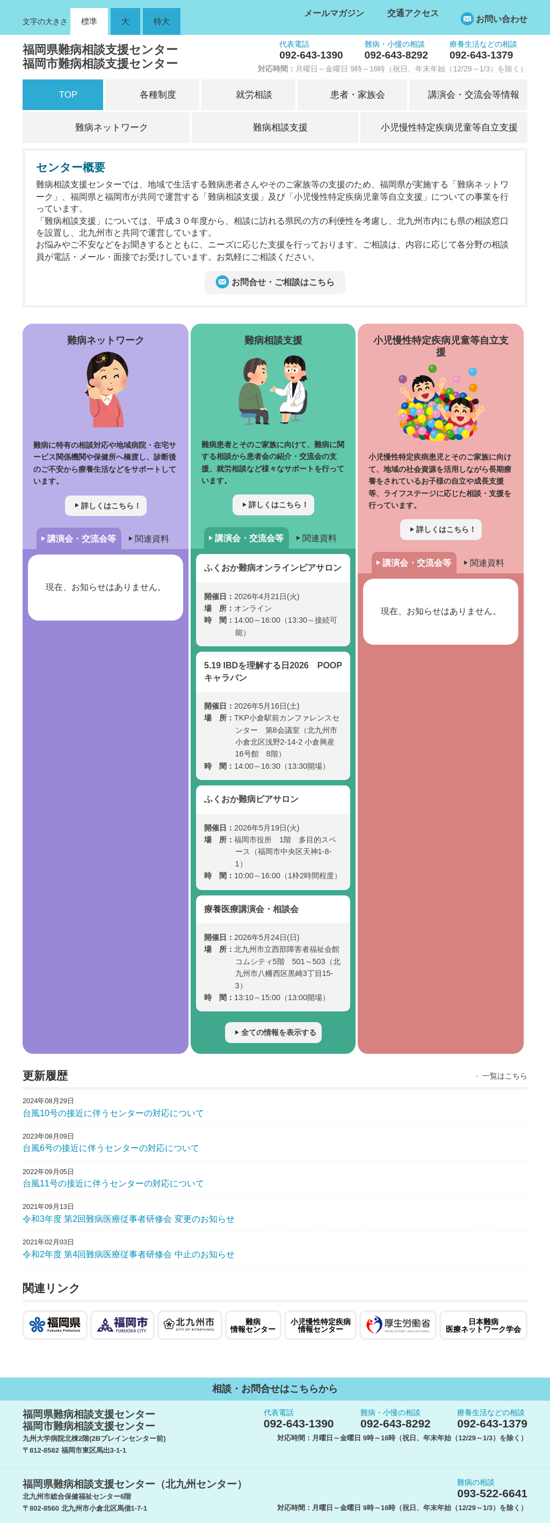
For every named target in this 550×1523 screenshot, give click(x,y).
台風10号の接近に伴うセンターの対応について (113, 1113)
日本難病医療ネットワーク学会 (483, 1325)
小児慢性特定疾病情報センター (321, 1325)
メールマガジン (334, 13)
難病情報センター (253, 1325)
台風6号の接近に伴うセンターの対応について (111, 1148)
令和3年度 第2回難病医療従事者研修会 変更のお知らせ (129, 1218)
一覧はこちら (504, 1076)
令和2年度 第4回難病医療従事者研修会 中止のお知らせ (129, 1254)
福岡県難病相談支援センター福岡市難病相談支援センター (100, 56)
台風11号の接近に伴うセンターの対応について (113, 1183)
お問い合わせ (501, 19)
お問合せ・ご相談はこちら (283, 282)
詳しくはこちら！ (111, 505)
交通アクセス (413, 13)
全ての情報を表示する (278, 1032)
